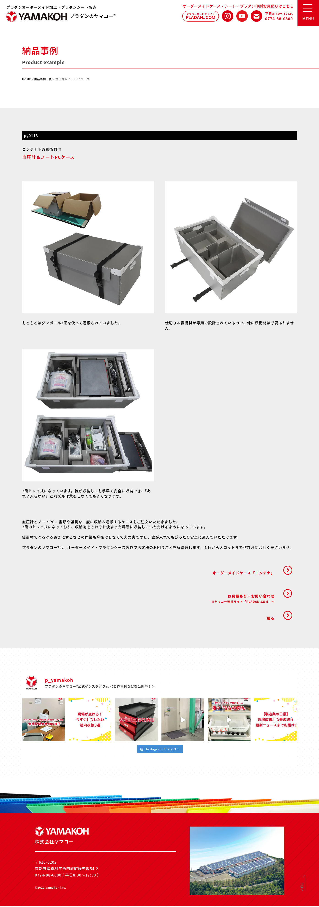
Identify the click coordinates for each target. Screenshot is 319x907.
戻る (270, 618)
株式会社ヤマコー (37, 16)
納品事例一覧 (43, 79)
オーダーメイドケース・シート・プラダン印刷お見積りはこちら (238, 5)
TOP (302, 887)
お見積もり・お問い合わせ (242, 599)
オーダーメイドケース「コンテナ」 (243, 573)
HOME (26, 79)
